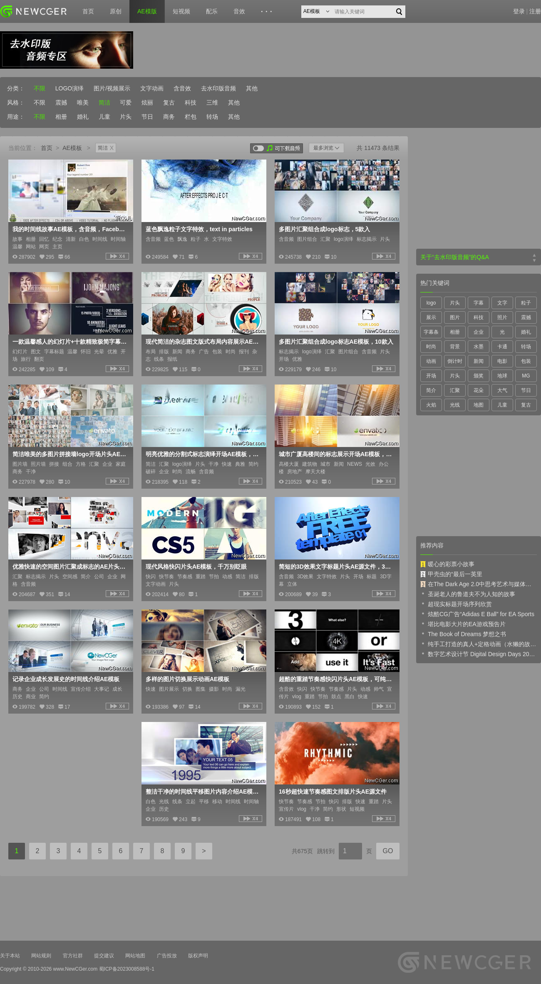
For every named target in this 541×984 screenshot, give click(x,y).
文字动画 (152, 88)
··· (268, 11)
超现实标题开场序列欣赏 (456, 603)
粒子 (526, 303)
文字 (502, 303)
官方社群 (73, 956)
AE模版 (147, 11)
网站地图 (135, 956)
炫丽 (147, 102)
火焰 (431, 405)
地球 (502, 376)
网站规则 (41, 956)
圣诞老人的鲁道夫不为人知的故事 (467, 593)
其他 (252, 88)
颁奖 (479, 376)
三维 (212, 102)
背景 (455, 347)
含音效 (182, 88)
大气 (502, 390)
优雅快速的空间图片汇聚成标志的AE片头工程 (69, 566)
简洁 (104, 102)
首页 (88, 11)
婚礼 (83, 116)
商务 (169, 116)
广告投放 (167, 956)
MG (526, 376)
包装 (526, 361)
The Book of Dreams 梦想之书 (463, 633)
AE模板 (72, 148)
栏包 (190, 116)
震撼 (61, 102)
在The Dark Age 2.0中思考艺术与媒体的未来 (478, 584)
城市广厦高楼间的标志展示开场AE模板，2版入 (336, 454)
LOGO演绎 (69, 88)
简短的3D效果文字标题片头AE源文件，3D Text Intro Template (336, 566)
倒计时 (454, 361)
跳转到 (326, 851)
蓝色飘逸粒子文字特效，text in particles (199, 229)
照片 (502, 317)
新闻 (479, 361)
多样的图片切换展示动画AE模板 (187, 679)
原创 (116, 11)
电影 (502, 361)
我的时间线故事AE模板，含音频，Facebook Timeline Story (69, 229)
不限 (39, 88)
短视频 (181, 11)
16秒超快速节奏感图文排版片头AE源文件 (333, 791)
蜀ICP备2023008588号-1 (126, 969)
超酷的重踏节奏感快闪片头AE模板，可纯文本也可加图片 (336, 679)
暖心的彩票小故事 (447, 564)
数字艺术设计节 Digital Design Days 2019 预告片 (478, 653)
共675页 (302, 851)
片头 (126, 116)
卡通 (502, 347)
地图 (479, 405)
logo (431, 303)
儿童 (104, 116)
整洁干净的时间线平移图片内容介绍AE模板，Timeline (203, 791)
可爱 (126, 102)
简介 (431, 390)
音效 (239, 11)
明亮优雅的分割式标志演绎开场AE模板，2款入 (203, 454)
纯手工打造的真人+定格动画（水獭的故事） (478, 643)
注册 (535, 11)
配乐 (212, 11)
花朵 (479, 390)
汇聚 (455, 390)
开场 (431, 376)
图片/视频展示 (112, 88)
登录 (519, 11)
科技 (190, 102)
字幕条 (431, 332)
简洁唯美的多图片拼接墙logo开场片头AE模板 (69, 454)
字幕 (479, 303)
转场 (212, 116)
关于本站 (10, 956)
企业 (479, 332)
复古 (169, 102)
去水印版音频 (218, 88)
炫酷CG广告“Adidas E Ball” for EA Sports (477, 613)
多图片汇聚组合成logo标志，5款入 (324, 229)
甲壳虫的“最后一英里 (451, 574)
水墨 (479, 347)
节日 (147, 116)
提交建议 (104, 956)
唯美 (83, 102)
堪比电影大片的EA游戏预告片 (463, 623)
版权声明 (198, 956)
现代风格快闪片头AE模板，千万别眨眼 (196, 566)
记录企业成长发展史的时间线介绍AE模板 (65, 679)
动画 (431, 361)
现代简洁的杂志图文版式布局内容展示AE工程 (203, 341)
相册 (61, 116)
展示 (431, 317)
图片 (455, 317)
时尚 (431, 347)
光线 (455, 405)
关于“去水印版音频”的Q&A (454, 257)
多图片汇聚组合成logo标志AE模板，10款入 (336, 341)
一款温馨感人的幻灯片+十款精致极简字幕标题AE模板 (69, 341)
